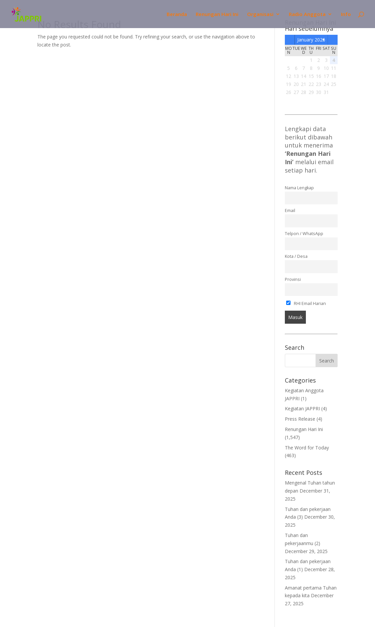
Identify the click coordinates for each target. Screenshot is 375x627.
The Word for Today (307, 447)
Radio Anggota (307, 14)
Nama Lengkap (299, 188)
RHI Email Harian (306, 303)
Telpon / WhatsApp (304, 233)
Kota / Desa (296, 256)
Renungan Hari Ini (217, 14)
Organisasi (260, 14)
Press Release (300, 419)
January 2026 (311, 39)
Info (346, 14)
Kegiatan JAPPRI (302, 408)
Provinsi (293, 279)
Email (290, 210)
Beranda (177, 14)
